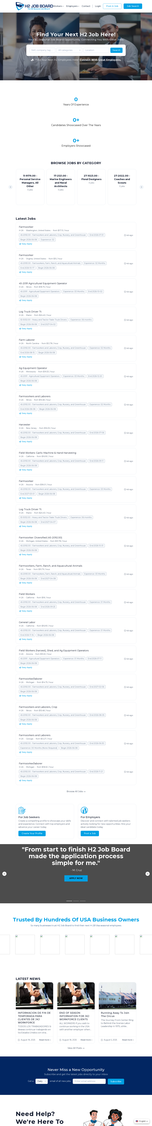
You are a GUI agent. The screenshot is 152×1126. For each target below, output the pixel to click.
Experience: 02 (47, 214)
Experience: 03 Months (73, 265)
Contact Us (107, 1093)
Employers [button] (73, 6)
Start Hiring (26, 1068)
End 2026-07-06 (97, 407)
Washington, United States (38, 204)
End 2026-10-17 (27, 242)
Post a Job (90, 807)
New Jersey (31, 402)
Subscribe (115, 996)
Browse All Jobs (76, 765)
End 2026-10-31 (96, 520)
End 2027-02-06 (97, 661)
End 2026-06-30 (97, 717)
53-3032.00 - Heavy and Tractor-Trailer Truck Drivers (43, 294)
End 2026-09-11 (96, 435)
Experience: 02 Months (94, 237)
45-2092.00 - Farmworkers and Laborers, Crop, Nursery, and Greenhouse (53, 209)
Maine (29, 289)
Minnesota (31, 346)
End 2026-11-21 (96, 745)
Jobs (41, 1093)
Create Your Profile (32, 807)
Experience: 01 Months (100, 576)
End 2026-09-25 (48, 581)
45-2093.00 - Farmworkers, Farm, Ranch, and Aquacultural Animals (50, 237)
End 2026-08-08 (27, 383)
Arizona (29, 459)
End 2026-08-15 (27, 327)
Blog (96, 1093)
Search (116, 50)
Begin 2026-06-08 (28, 214)
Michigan (30, 656)
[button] (141, 161)
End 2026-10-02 (95, 265)
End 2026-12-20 (95, 350)
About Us (51, 1093)
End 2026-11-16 (27, 609)
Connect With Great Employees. (100, 59)
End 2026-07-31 (97, 209)
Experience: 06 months (81, 294)
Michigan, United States (37, 515)
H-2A (21, 204)
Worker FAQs (84, 1093)
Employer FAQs (67, 1093)
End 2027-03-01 (27, 468)
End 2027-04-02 (48, 298)
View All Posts (76, 963)
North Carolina (32, 317)
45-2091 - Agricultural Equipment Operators (39, 265)
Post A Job (112, 6)
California (30, 430)
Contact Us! (49, 1068)
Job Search (133, 6)
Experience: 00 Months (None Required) (38, 722)
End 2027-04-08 (48, 552)
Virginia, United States (36, 233)
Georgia (29, 713)
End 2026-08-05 (97, 689)
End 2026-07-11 (95, 633)
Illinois (29, 261)
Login (98, 6)
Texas (28, 543)
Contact (86, 6)
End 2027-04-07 (48, 496)
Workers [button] (58, 6)
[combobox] (69, 50)
